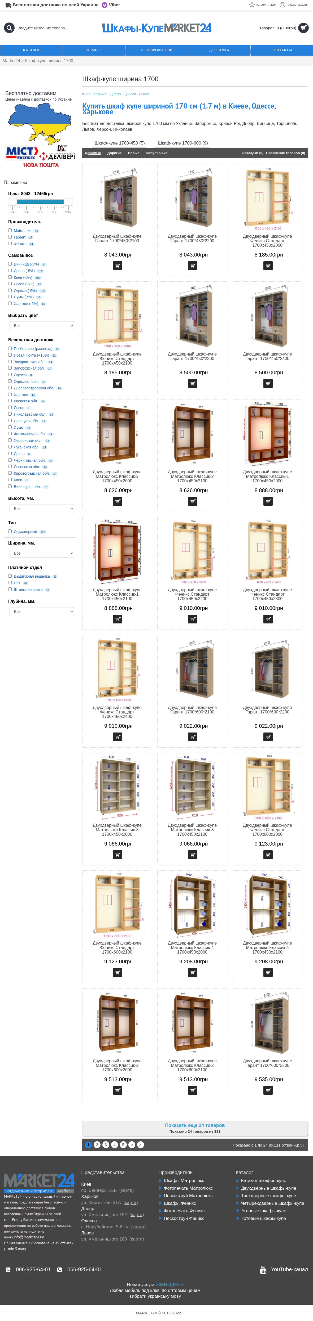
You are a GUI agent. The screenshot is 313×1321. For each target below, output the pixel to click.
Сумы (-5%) (24, 297)
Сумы (19, 427)
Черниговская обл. (30, 460)
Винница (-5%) (26, 264)
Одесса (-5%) (25, 291)
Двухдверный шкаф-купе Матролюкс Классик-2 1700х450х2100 (192, 476)
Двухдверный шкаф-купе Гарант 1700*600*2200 (267, 709)
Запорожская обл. (29, 368)
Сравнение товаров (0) (285, 153)
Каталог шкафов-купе (261, 1180)
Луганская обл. (27, 447)
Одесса (20, 375)
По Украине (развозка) (33, 349)
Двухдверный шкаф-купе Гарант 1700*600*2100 (192, 709)
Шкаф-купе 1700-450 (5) (120, 143)
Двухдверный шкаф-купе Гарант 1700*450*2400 (267, 356)
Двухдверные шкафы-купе (266, 1188)
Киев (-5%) (23, 277)
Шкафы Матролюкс (181, 1180)
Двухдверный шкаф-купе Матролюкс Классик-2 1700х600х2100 (192, 1065)
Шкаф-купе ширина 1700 (49, 61)
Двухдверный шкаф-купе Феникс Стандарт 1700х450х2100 (117, 358)
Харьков (21, 395)
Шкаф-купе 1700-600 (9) (183, 143)
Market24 (11, 61)
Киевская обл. (26, 401)
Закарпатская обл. (30, 362)
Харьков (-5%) (26, 304)
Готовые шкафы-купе (261, 1218)
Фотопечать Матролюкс (186, 1188)
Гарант (19, 237)
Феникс (20, 244)
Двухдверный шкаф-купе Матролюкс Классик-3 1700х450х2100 (192, 830)
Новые (134, 153)
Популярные (156, 153)
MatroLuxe (22, 230)
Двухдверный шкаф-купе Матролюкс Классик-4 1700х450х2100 (267, 947)
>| (140, 1144)
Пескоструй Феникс (182, 1218)
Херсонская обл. (28, 440)
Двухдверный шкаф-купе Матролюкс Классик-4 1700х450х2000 (192, 947)
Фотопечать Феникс (182, 1210)
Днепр (19, 454)
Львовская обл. (27, 467)
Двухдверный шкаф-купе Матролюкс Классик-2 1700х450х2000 (117, 476)
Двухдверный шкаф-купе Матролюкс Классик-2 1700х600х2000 (117, 1065)
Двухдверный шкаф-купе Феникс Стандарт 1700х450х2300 (267, 594)
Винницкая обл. (27, 486)
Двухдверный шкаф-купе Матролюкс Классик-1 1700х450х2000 (267, 476)
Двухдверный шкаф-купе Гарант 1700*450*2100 (117, 238)
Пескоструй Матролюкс (186, 1195)
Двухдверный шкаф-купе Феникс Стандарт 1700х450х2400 (117, 712)
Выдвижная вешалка (32, 576)
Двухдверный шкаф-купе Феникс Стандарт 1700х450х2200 (192, 594)
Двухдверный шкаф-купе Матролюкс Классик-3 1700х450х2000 (117, 830)
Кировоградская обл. (32, 473)
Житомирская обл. (30, 434)
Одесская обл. (26, 381)
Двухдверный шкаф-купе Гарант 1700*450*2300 (192, 356)
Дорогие (114, 153)
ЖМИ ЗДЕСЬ (169, 1284)
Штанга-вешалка (28, 589)
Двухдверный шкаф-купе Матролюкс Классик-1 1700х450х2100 (117, 594)
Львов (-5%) (24, 284)
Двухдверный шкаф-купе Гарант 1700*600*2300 (267, 1063)
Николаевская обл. (30, 414)
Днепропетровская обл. (34, 388)
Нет (17, 583)
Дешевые (93, 153)
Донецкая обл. (26, 421)
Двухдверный (25, 531)
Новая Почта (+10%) (31, 355)
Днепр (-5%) (24, 271)
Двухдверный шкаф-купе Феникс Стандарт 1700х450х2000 (267, 241)
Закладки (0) (252, 153)
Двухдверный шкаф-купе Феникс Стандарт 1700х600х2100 (117, 947)
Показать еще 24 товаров (195, 1125)
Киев (18, 480)
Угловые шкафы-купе (261, 1210)
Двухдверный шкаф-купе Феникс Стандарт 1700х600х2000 (267, 830)
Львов (19, 408)
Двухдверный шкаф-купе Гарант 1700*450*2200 (192, 238)
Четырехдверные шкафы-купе (270, 1203)
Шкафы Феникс (177, 1203)
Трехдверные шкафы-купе (266, 1195)
